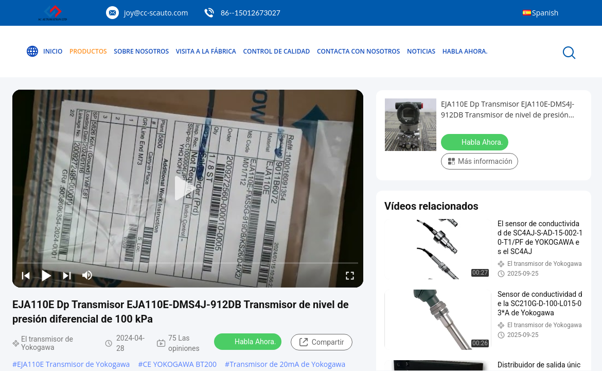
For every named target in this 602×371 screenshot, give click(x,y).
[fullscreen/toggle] (350, 275)
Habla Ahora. (465, 51)
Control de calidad (276, 51)
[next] (67, 275)
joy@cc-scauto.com (156, 13)
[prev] (25, 275)
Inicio (44, 51)
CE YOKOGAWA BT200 (180, 364)
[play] (188, 188)
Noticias (421, 51)
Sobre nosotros (141, 51)
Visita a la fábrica (206, 51)
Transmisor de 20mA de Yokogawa (287, 364)
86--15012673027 (250, 12)
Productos (88, 51)
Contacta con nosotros (358, 51)
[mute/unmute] (87, 275)
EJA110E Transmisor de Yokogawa (73, 364)
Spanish (545, 13)
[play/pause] (46, 275)
